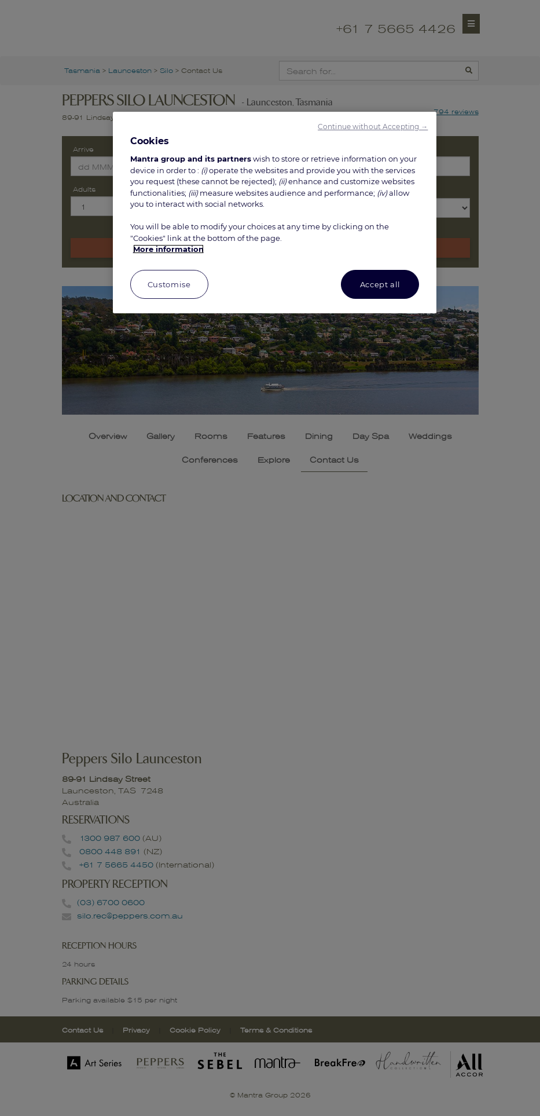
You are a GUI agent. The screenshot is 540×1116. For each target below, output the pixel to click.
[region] (275, 212)
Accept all (380, 284)
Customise (169, 284)
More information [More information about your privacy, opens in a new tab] (168, 249)
